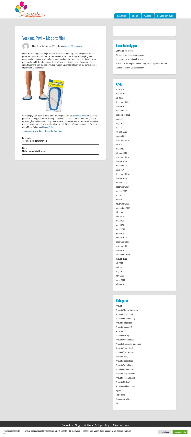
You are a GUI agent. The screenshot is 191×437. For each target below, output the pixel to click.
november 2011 (122, 246)
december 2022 (122, 102)
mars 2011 (120, 280)
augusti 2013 (121, 191)
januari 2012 (121, 238)
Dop (107, 425)
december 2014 (122, 174)
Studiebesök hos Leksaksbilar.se (130, 68)
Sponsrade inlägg (123, 399)
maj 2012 (120, 221)
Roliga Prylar (47, 127)
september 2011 (123, 255)
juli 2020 (119, 144)
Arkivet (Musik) (122, 335)
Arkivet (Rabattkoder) (125, 369)
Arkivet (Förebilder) (124, 323)
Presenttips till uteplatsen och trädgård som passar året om (141, 63)
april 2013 (120, 195)
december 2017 (122, 166)
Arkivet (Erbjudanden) (125, 318)
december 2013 (122, 187)
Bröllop (98, 425)
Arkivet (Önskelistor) (125, 352)
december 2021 (122, 111)
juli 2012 (119, 212)
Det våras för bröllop (125, 51)
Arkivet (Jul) (121, 331)
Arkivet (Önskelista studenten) (129, 344)
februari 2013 (122, 199)
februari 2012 (122, 233)
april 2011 (120, 276)
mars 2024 (120, 89)
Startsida (121, 16)
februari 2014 (122, 183)
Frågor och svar (165, 16)
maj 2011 (120, 271)
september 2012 (123, 208)
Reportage (120, 395)
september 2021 (123, 115)
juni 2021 (120, 119)
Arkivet (119, 306)
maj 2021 (120, 123)
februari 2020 (122, 153)
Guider (147, 16)
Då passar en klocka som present (130, 55)
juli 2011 (119, 263)
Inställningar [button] (164, 432)
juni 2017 (120, 170)
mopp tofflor (81, 116)
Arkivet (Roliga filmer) (125, 373)
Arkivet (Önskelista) (124, 348)
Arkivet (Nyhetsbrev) (125, 340)
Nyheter (119, 390)
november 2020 (122, 140)
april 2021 (120, 127)
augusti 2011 (121, 259)
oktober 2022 (121, 106)
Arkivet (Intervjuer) (124, 327)
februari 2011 (122, 284)
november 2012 (122, 204)
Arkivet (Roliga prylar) (125, 378)
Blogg (135, 16)
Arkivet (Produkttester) (125, 365)
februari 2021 (122, 132)
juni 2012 (120, 216)
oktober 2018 (121, 161)
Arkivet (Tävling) (123, 382)
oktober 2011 (121, 250)
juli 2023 (119, 98)
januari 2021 (121, 136)
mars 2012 (120, 229)
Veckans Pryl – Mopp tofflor (43, 38)
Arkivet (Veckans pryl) (73, 46)
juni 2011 (120, 267)
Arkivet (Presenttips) (125, 361)
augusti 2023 (121, 94)
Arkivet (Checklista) (124, 314)
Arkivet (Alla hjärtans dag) (127, 310)
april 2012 (120, 225)
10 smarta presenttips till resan (129, 59)
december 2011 (122, 242)
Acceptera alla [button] (180, 432)
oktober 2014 (121, 178)
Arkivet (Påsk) (122, 357)
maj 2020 (120, 149)
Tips (117, 403)
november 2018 (122, 157)
